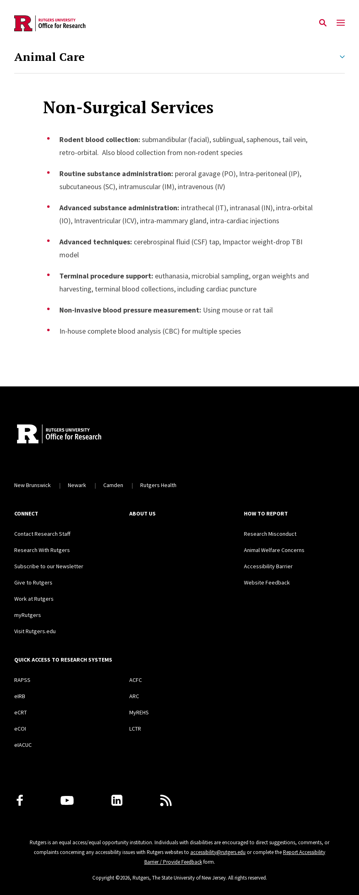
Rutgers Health (158, 485)
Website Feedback (267, 582)
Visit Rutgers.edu (35, 631)
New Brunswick (32, 485)
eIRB (19, 696)
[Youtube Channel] (67, 800)
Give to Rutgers (33, 582)
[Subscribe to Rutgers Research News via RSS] (166, 800)
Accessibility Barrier (268, 566)
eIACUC (23, 744)
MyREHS (139, 712)
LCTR (135, 728)
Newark (77, 485)
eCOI (20, 728)
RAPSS (22, 680)
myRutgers (27, 615)
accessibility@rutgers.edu (218, 852)
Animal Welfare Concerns (274, 550)
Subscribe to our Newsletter (48, 566)
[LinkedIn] (116, 800)
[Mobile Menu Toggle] (341, 23)
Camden (113, 485)
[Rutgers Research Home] (88, 435)
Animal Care (49, 57)
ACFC (135, 680)
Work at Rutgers (34, 598)
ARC (134, 696)
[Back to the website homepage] (49, 23)
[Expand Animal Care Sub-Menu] (342, 57)
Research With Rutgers (42, 550)
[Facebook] (20, 800)
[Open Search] (323, 23)
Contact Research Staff (42, 533)
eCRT (20, 712)
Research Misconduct (270, 533)
